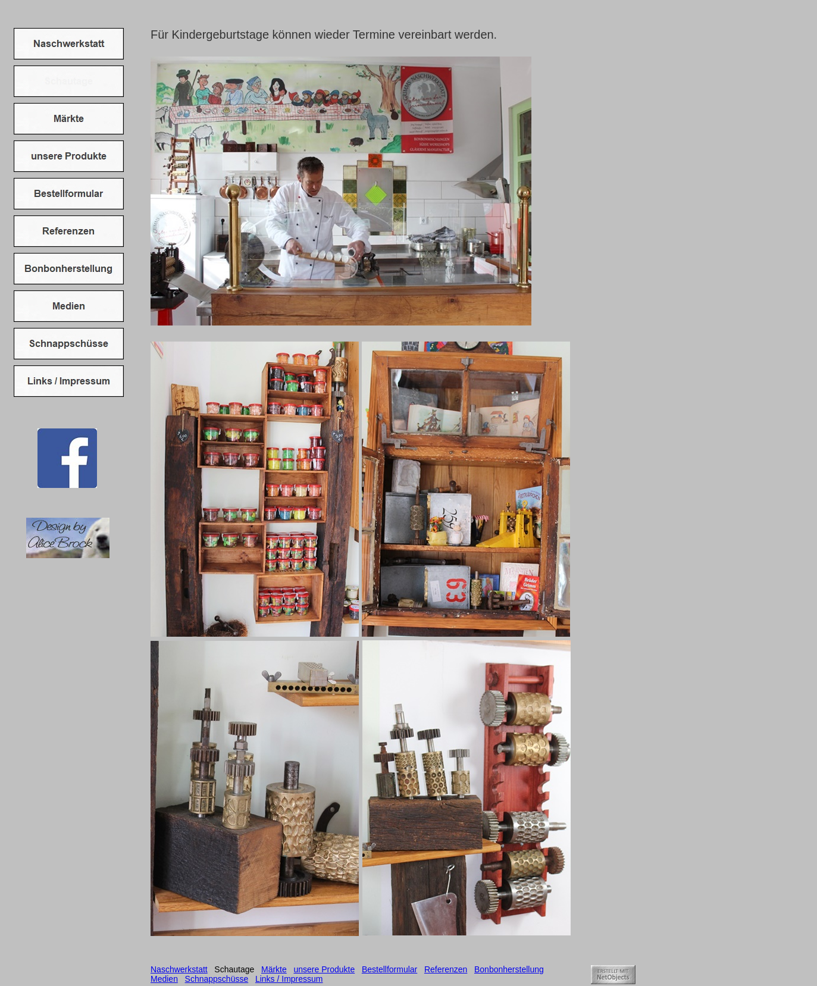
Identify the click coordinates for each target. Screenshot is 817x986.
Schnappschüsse (217, 979)
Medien (164, 979)
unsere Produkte (324, 969)
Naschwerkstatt (179, 969)
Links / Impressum (289, 979)
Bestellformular (389, 969)
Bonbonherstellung (509, 969)
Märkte (274, 969)
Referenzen (445, 969)
